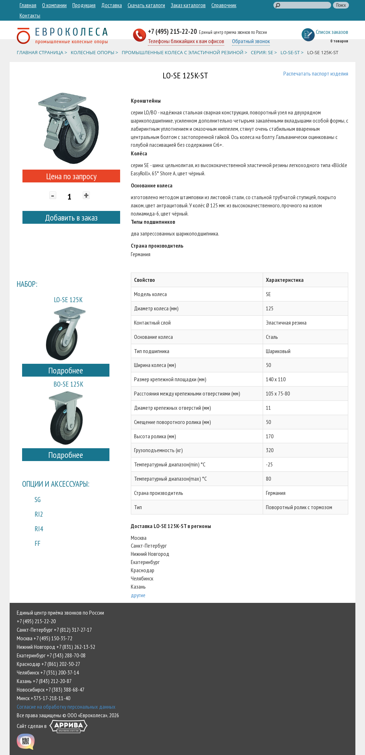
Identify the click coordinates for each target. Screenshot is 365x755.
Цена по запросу (71, 176)
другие (138, 595)
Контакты (30, 15)
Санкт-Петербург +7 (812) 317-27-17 (54, 629)
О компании (54, 5)
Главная (28, 5)
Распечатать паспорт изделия (315, 73)
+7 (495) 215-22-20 (173, 31)
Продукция (84, 5)
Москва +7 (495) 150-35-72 (44, 638)
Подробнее (65, 370)
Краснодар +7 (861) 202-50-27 (48, 663)
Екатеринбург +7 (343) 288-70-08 (51, 655)
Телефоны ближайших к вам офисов (186, 41)
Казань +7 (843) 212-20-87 (44, 680)
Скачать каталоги (146, 5)
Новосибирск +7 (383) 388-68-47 (50, 689)
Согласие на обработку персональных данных (66, 706)
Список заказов (332, 31)
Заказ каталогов (188, 5)
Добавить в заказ (71, 217)
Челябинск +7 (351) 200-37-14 (48, 672)
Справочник (223, 5)
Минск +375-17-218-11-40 (43, 698)
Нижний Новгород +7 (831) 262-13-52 (56, 646)
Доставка (111, 5)
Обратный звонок (251, 41)
